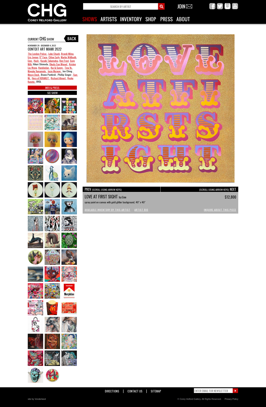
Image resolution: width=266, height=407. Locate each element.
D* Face (43, 57)
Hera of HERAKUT (41, 78)
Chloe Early (54, 57)
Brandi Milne (67, 53)
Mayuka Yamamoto (37, 71)
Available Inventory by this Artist (107, 210)
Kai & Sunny (57, 67)
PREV (103, 189)
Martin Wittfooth (68, 57)
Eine (30, 60)
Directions (112, 390)
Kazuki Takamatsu (49, 60)
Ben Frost (64, 60)
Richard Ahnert (58, 78)
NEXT (217, 189)
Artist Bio (141, 210)
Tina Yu (68, 67)
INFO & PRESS (52, 88)
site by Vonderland (37, 399)
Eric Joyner (33, 57)
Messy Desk (34, 74)
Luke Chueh (54, 53)
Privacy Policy (231, 399)
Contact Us (134, 390)
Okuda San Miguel (58, 64)
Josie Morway (54, 71)
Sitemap (156, 390)
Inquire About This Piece (220, 210)
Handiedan (44, 67)
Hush (36, 60)
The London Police (37, 53)
